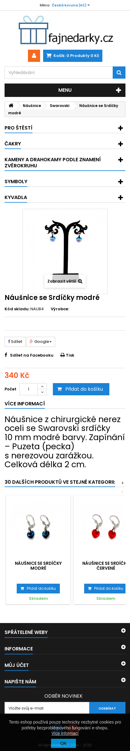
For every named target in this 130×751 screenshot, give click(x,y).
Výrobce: (60, 309)
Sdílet (15, 341)
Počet (10, 389)
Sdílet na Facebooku (31, 355)
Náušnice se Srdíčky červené (105, 565)
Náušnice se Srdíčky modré (38, 565)
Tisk (70, 355)
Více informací (64, 733)
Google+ (41, 341)
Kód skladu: (17, 309)
